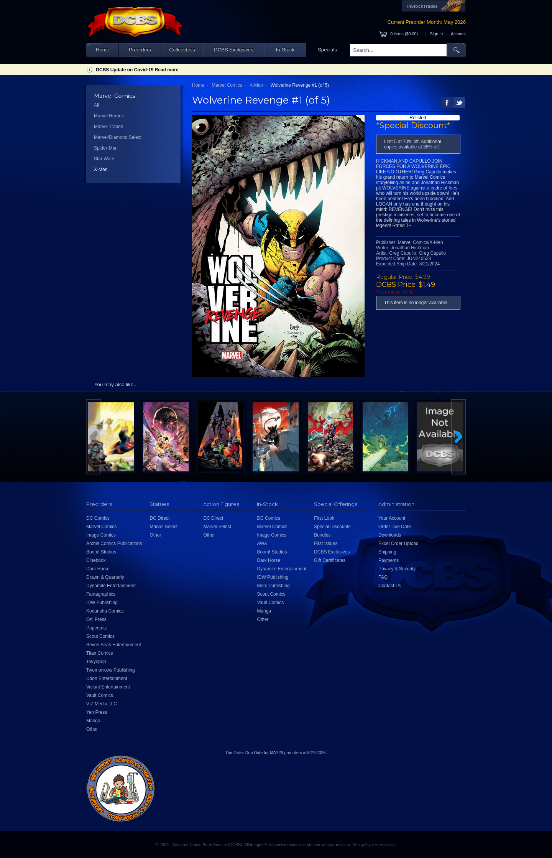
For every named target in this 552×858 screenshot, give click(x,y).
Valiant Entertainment (108, 687)
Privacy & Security (397, 568)
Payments (388, 560)
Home (102, 50)
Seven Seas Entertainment (113, 644)
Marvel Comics (227, 85)
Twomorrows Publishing (110, 670)
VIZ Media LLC (101, 703)
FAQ (383, 577)
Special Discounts (332, 526)
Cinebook (96, 560)
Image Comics (101, 535)
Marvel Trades (108, 126)
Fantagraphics (100, 594)
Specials (327, 50)
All (96, 105)
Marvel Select (163, 526)
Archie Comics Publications (114, 543)
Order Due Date (394, 526)
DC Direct (159, 518)
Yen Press (96, 712)
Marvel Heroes (109, 116)
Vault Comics (99, 695)
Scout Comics (100, 636)
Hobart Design (384, 845)
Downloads (389, 535)
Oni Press (96, 619)
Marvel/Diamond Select (117, 137)
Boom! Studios (101, 552)
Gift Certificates (329, 560)
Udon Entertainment (106, 678)
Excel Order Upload (398, 543)
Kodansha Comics (104, 611)
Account (458, 33)
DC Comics (98, 518)
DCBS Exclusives (233, 50)
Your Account (391, 518)
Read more (167, 69)
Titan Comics (99, 653)
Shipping (387, 552)
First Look (324, 518)
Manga (93, 720)
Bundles (322, 535)
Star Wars (104, 158)
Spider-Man (106, 148)
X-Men (100, 169)
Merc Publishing (273, 585)
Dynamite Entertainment (111, 585)
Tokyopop (96, 661)
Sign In (436, 33)
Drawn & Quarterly (105, 577)
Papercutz (96, 628)
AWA (262, 543)
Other (92, 729)
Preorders (140, 50)
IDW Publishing (102, 602)
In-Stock (285, 50)
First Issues (325, 543)
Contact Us (389, 585)
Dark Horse (98, 568)
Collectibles (182, 50)
